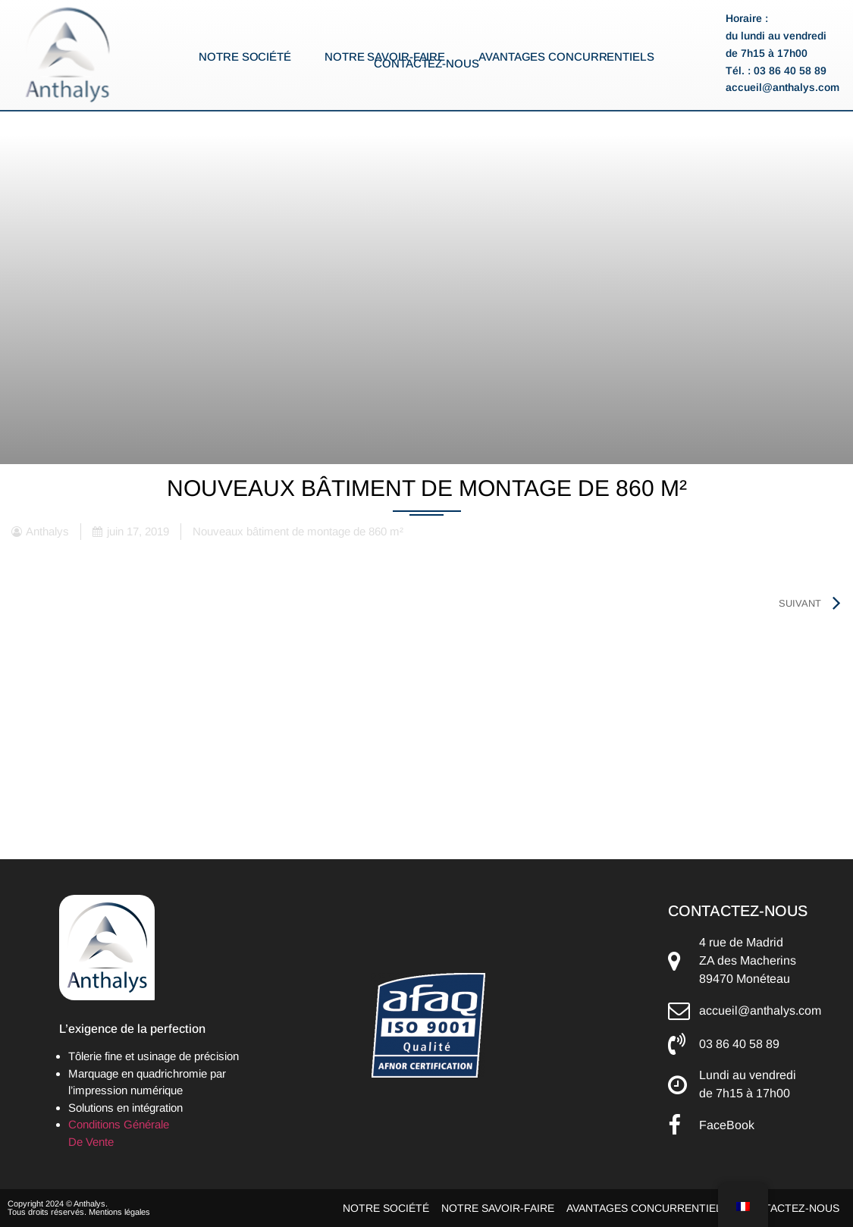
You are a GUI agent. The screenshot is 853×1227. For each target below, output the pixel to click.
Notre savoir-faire (385, 57)
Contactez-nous (426, 63)
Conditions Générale (118, 1124)
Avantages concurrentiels (566, 57)
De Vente (91, 1141)
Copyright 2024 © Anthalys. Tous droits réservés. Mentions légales (79, 1207)
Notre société (245, 57)
